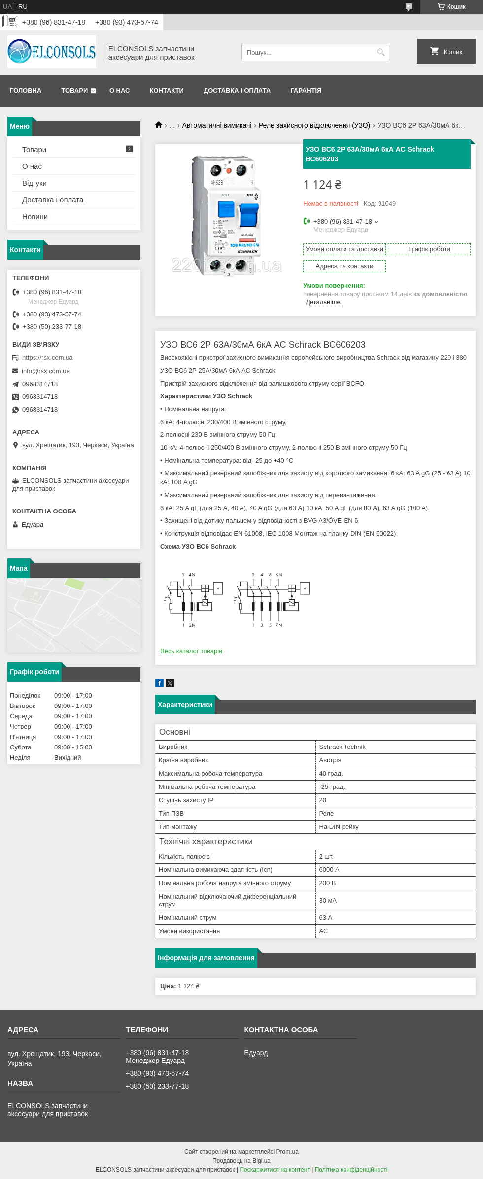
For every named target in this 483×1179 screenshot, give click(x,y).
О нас (119, 90)
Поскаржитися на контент (275, 1169)
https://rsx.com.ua (47, 357)
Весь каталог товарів (191, 651)
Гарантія (305, 90)
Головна (25, 90)
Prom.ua (287, 1151)
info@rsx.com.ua (46, 371)
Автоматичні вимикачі (217, 125)
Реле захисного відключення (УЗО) (314, 125)
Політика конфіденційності (351, 1169)
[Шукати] (380, 52)
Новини (35, 216)
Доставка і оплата (237, 90)
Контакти (166, 90)
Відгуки (34, 183)
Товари (74, 90)
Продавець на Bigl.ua (241, 1160)
